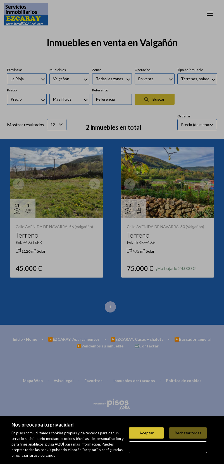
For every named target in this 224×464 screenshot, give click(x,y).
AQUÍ (59, 444)
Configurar (168, 447)
